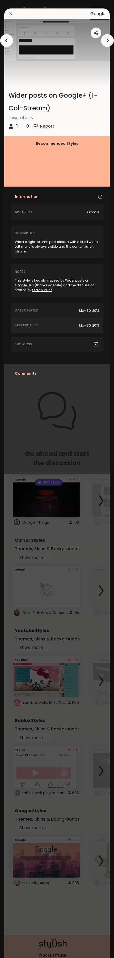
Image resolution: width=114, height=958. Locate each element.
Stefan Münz (42, 290)
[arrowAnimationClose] (6, 40)
